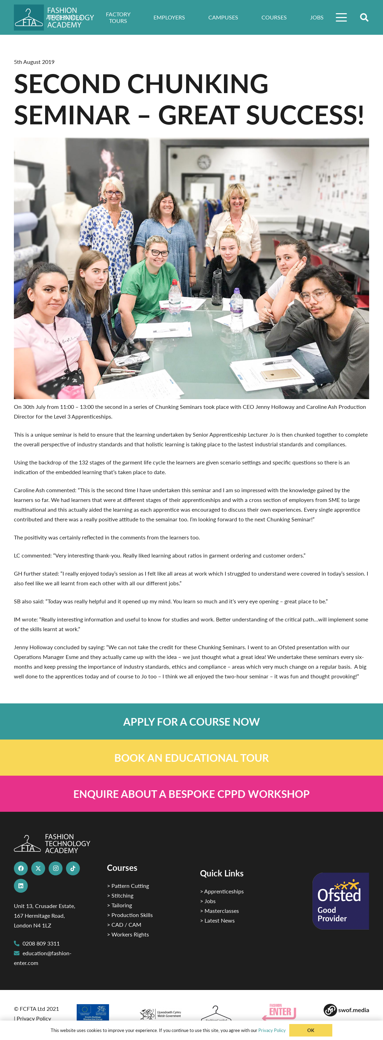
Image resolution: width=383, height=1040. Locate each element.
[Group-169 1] (346, 1010)
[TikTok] (73, 868)
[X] (38, 868)
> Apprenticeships (222, 891)
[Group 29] (284, 1013)
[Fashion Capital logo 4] (222, 1014)
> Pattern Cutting (128, 886)
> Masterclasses (219, 911)
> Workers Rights (128, 934)
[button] (342, 17)
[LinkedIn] (21, 886)
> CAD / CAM (124, 924)
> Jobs (208, 901)
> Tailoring (119, 905)
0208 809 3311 (41, 943)
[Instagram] (56, 868)
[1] (160, 1012)
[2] (98, 1015)
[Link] (191, 721)
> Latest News (217, 920)
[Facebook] (21, 868)
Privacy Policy (34, 1018)
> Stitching (120, 895)
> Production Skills (130, 915)
